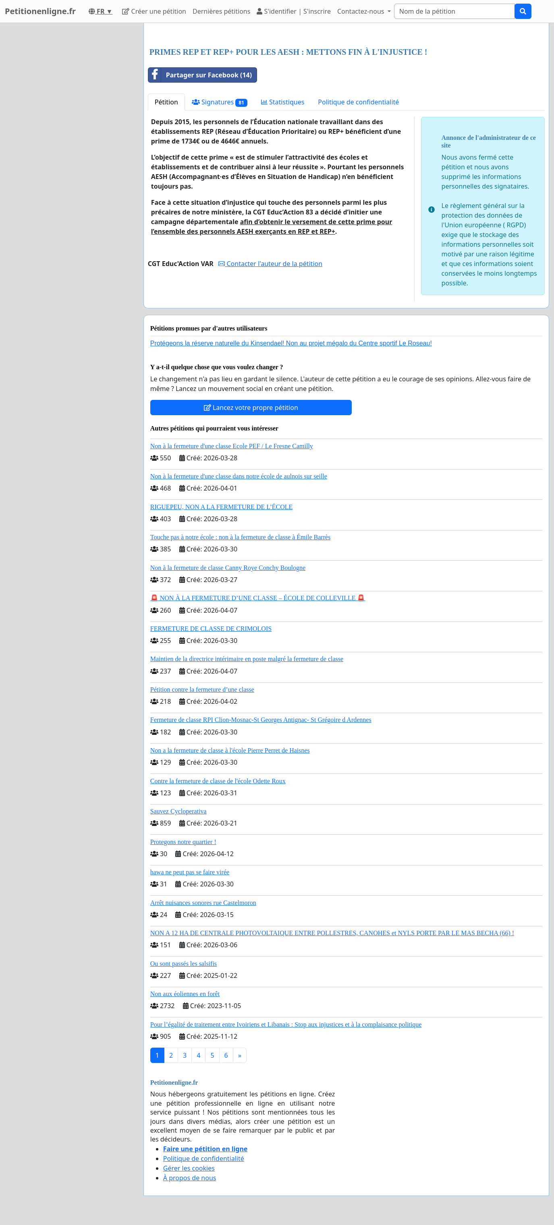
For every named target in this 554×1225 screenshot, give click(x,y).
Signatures (219, 102)
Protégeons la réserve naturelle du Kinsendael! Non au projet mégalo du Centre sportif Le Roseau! (291, 343)
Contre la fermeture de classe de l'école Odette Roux (218, 781)
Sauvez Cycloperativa (178, 811)
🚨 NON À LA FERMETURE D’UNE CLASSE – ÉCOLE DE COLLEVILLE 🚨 (257, 598)
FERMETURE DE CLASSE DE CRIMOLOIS (211, 628)
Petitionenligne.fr (40, 11)
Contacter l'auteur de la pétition (270, 263)
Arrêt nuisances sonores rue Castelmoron (203, 902)
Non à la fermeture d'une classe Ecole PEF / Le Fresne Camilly (231, 446)
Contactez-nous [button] (361, 11)
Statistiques (283, 102)
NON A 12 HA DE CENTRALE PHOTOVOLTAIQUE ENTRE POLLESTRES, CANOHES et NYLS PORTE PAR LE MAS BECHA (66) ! (332, 933)
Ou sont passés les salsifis (183, 963)
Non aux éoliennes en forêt (185, 993)
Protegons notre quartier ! (183, 841)
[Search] (454, 11)
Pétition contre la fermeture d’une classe (202, 689)
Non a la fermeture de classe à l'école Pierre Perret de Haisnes (230, 750)
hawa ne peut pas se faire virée (189, 872)
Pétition (166, 102)
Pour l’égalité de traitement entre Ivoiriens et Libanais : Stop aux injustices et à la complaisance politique (286, 1024)
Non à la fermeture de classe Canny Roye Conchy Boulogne (227, 567)
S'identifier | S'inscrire (294, 11)
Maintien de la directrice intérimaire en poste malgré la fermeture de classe (246, 658)
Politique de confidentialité (358, 102)
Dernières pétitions (221, 11)
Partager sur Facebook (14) (200, 75)
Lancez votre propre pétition (251, 407)
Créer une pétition (154, 11)
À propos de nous (189, 1177)
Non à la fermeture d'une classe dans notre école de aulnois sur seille (238, 476)
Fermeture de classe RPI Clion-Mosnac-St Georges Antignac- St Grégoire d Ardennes (260, 719)
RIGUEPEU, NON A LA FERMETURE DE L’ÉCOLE (221, 506)
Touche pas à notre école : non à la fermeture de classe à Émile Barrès (240, 537)
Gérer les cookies (189, 1168)
